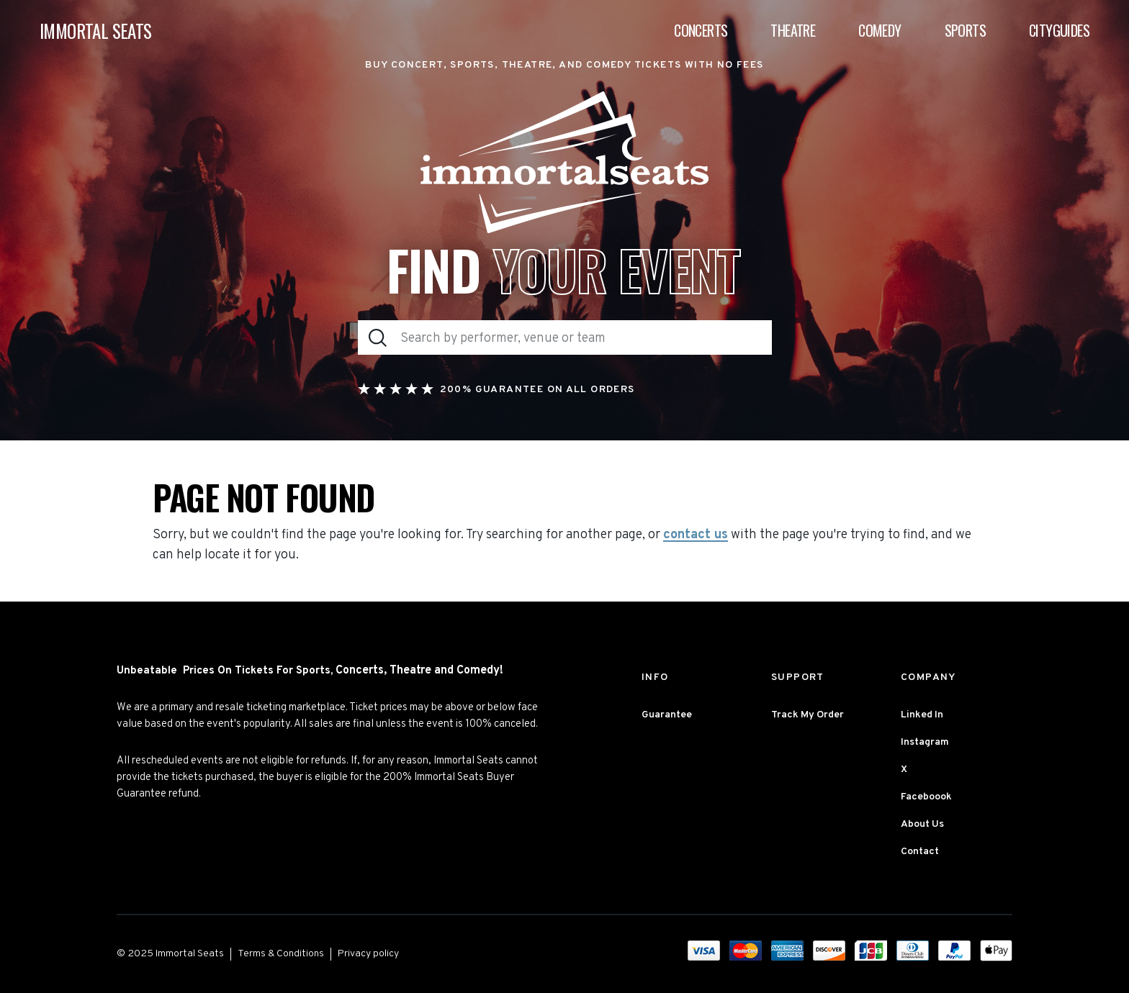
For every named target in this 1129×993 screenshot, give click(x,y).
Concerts (700, 30)
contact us (695, 535)
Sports (965, 30)
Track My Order (807, 715)
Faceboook (926, 797)
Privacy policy (368, 954)
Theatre (792, 30)
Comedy (879, 30)
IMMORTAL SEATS (96, 31)
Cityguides (1059, 30)
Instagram (925, 742)
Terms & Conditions (281, 954)
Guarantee (667, 715)
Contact (920, 851)
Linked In (922, 715)
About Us (922, 824)
